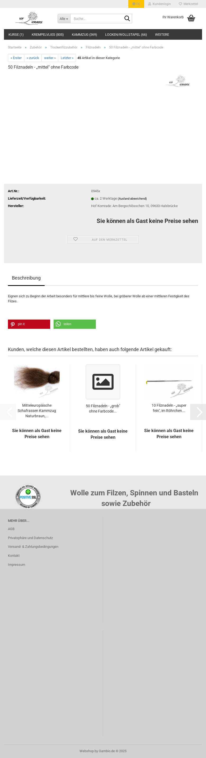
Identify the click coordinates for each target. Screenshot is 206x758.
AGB (11, 529)
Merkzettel (188, 4)
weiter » (50, 58)
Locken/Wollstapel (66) (126, 35)
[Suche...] (64, 18)
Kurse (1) (16, 35)
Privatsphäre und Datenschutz (30, 538)
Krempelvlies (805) (48, 35)
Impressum (16, 565)
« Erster (16, 58)
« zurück (33, 58)
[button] (136, 4)
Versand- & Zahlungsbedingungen (33, 547)
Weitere (162, 35)
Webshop (86, 751)
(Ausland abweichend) (132, 198)
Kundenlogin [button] (159, 4)
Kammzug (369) (84, 35)
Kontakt (14, 556)
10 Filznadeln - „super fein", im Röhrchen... (169, 408)
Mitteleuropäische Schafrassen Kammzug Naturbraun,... (37, 410)
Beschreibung (26, 278)
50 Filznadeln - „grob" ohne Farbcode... (103, 408)
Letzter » (67, 58)
